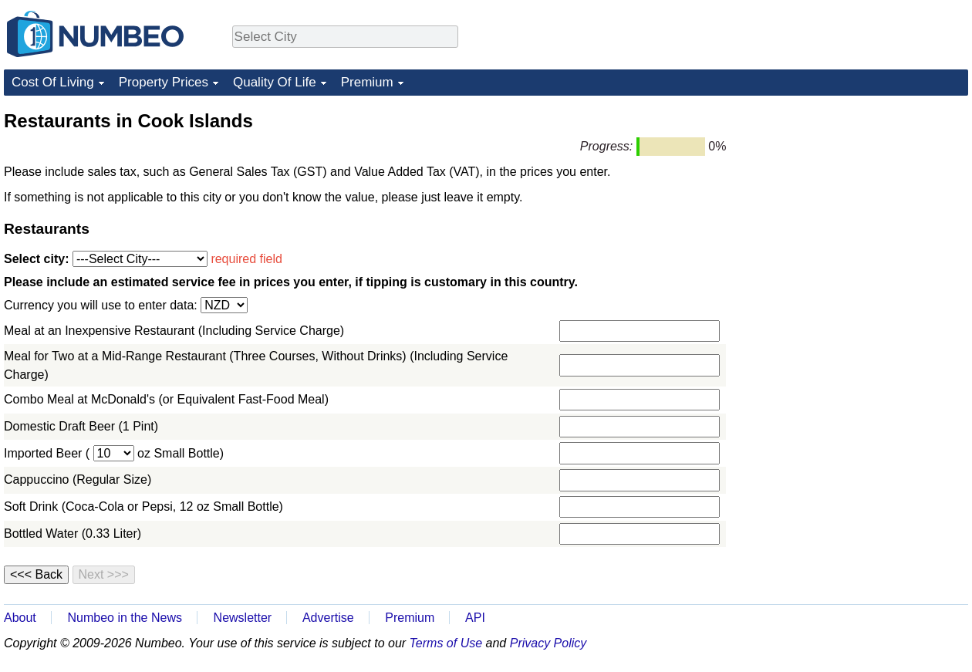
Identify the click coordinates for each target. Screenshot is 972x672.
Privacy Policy (548, 643)
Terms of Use (446, 643)
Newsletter (243, 617)
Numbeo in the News (124, 617)
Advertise (328, 617)
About (20, 617)
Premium (367, 82)
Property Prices (163, 82)
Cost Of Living (53, 82)
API (475, 617)
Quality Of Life (274, 82)
